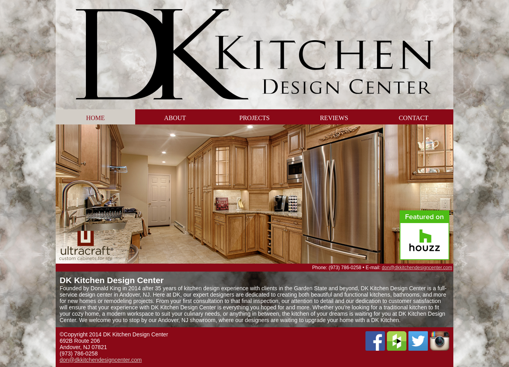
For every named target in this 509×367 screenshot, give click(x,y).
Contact (413, 118)
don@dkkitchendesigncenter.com (417, 267)
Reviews (334, 118)
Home (95, 118)
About (175, 118)
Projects (254, 118)
